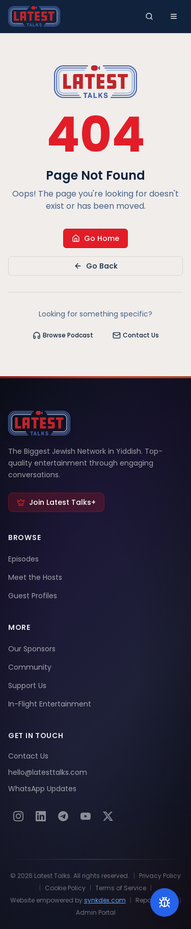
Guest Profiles (32, 596)
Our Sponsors (32, 649)
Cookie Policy (65, 888)
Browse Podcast (63, 335)
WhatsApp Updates (42, 789)
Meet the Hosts (35, 577)
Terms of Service (120, 888)
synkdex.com (105, 900)
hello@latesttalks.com (47, 772)
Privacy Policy (160, 876)
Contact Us (136, 335)
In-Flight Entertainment (49, 704)
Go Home (95, 238)
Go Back (96, 266)
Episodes (23, 559)
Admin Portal (96, 913)
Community (29, 667)
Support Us (27, 685)
